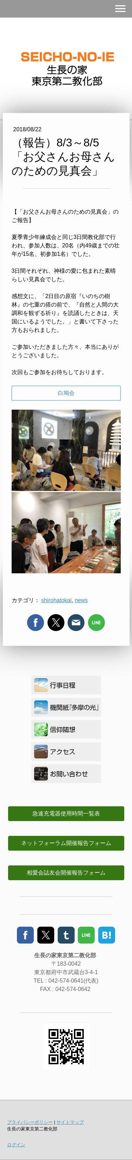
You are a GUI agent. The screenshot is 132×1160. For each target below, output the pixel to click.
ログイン (16, 1144)
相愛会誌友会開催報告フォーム (66, 873)
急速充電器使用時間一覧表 (66, 814)
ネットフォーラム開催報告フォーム (66, 843)
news (81, 600)
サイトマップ (70, 1122)
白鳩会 (66, 393)
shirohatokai (56, 600)
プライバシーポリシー (30, 1122)
